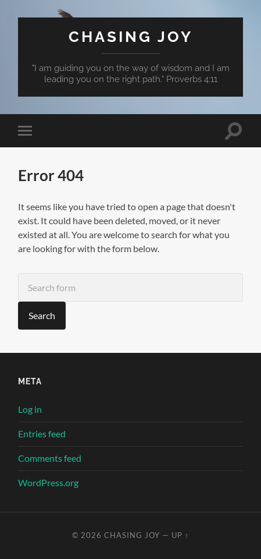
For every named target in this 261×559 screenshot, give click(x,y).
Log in (30, 409)
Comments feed (49, 458)
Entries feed (42, 433)
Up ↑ (180, 535)
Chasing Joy (131, 36)
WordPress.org (48, 482)
